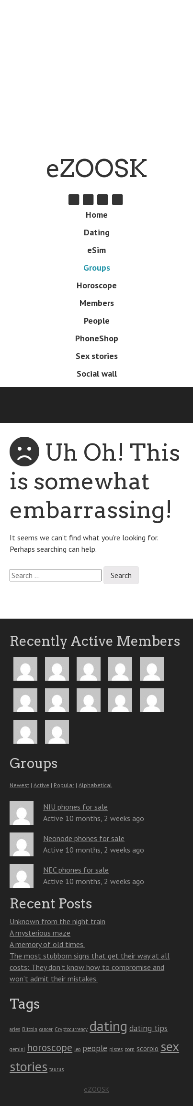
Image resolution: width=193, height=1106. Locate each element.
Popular (64, 785)
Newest (19, 785)
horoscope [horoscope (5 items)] (49, 1047)
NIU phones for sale (75, 806)
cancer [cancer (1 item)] (46, 1029)
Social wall (97, 373)
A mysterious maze (40, 932)
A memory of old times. (47, 944)
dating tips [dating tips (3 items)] (148, 1027)
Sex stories (97, 355)
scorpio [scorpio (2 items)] (147, 1048)
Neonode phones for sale (84, 838)
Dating (97, 232)
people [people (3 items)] (94, 1048)
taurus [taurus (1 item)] (56, 1069)
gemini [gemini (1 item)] (17, 1049)
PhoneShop (96, 338)
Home (97, 214)
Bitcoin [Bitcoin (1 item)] (29, 1029)
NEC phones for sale (76, 869)
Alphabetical (95, 785)
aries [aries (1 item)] (15, 1029)
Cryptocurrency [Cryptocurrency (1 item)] (71, 1029)
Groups (96, 267)
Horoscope (97, 285)
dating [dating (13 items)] (108, 1026)
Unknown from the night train (57, 921)
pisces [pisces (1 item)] (116, 1049)
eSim (96, 249)
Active (41, 785)
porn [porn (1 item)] (130, 1049)
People (97, 320)
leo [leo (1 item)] (77, 1049)
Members (96, 302)
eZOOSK (97, 168)
